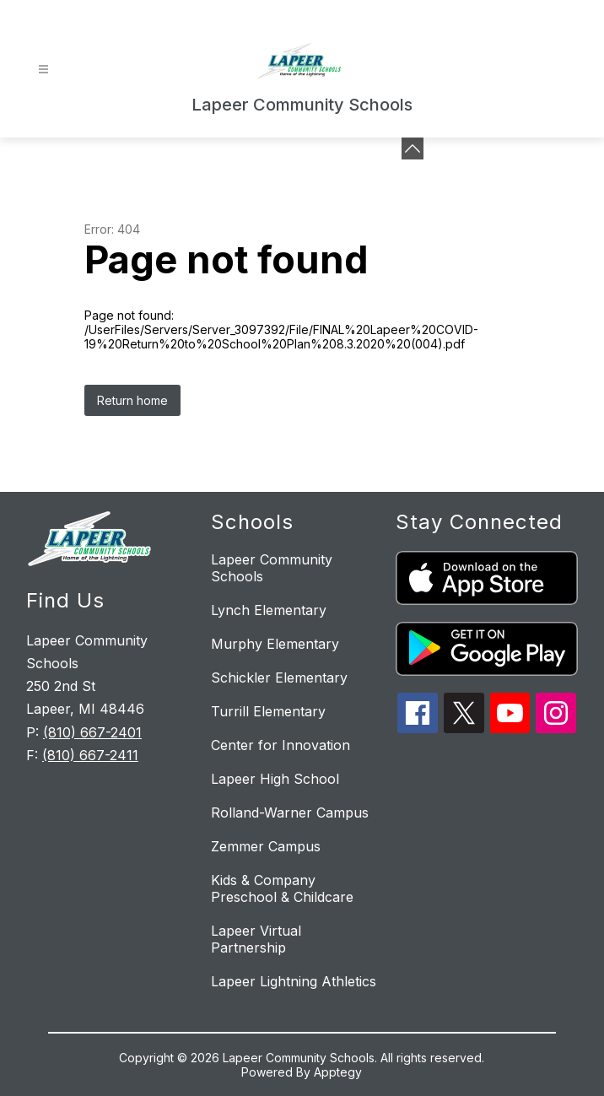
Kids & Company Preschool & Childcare (282, 888)
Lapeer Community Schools (271, 568)
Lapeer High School (275, 778)
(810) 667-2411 (90, 755)
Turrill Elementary (268, 711)
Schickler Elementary (279, 677)
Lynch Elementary (268, 610)
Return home (132, 400)
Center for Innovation (280, 745)
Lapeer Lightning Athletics (293, 981)
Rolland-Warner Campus (290, 812)
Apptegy (338, 1072)
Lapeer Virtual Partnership (256, 939)
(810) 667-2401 (92, 732)
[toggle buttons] (412, 148)
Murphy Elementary (275, 643)
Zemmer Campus (266, 846)
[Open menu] (43, 69)
